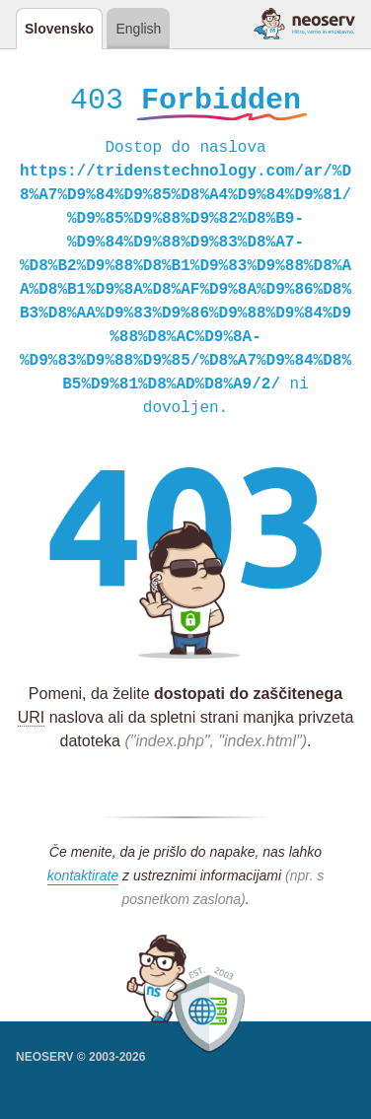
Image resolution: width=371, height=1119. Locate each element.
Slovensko (59, 28)
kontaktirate (82, 878)
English (138, 28)
